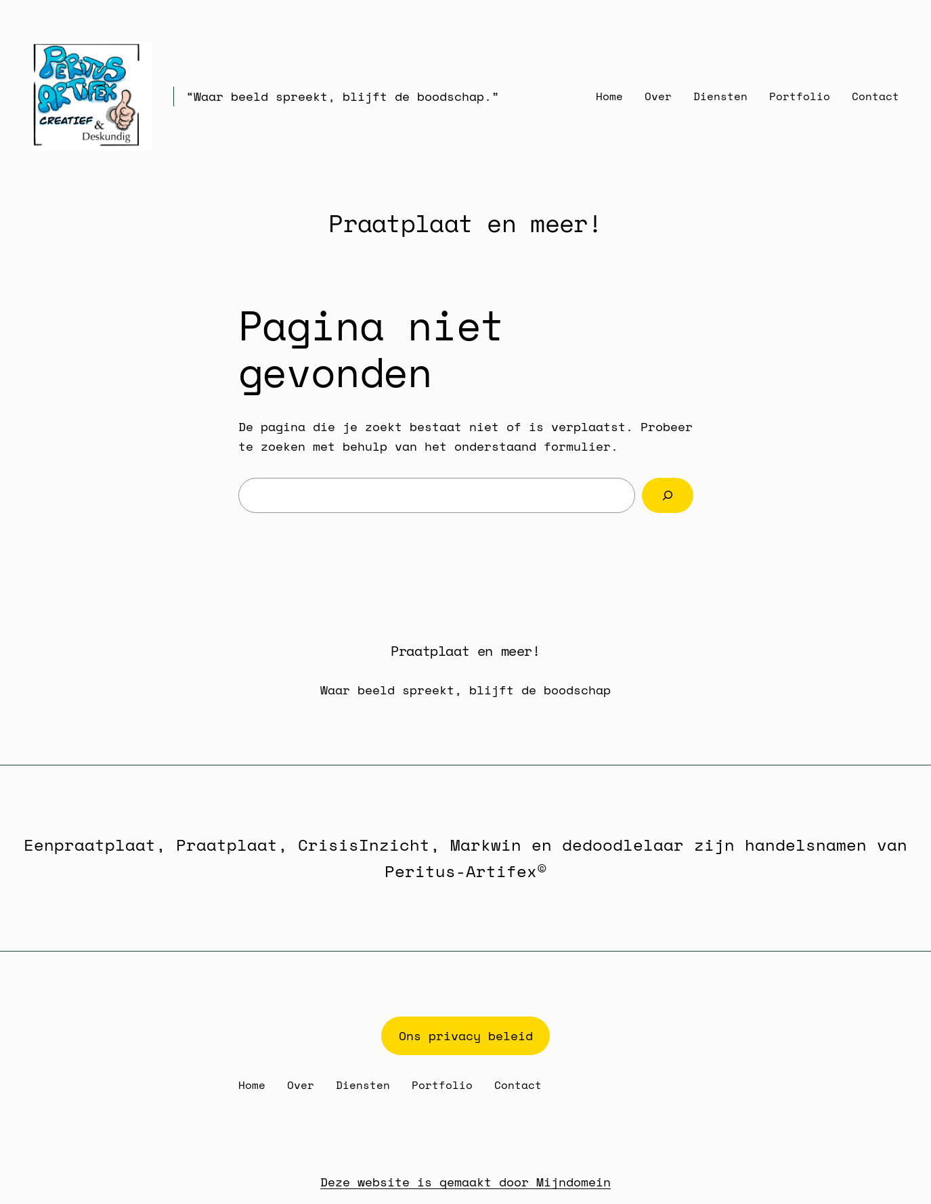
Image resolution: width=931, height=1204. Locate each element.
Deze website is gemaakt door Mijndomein (465, 1181)
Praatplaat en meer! (465, 223)
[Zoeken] (667, 495)
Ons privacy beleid (466, 1035)
